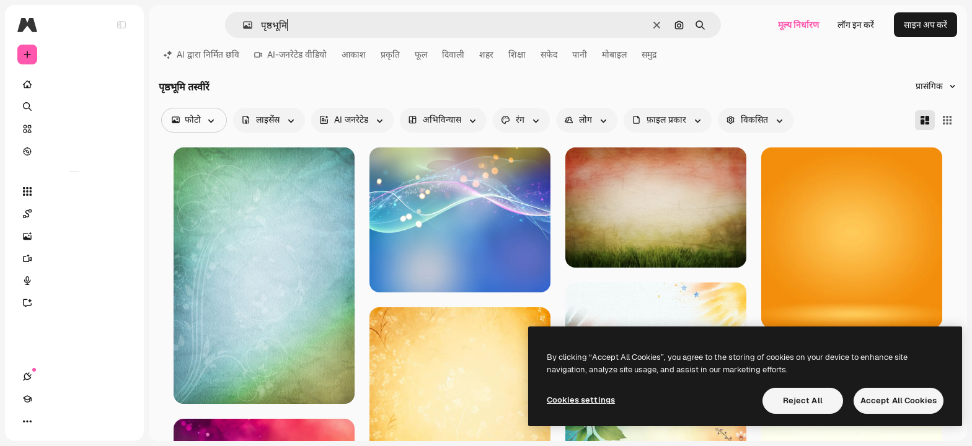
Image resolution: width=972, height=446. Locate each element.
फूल (421, 54)
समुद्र (649, 54)
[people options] (586, 120)
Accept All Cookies (898, 400)
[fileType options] (668, 120)
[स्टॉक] (74, 129)
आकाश (354, 54)
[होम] (74, 84)
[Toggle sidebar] (121, 25)
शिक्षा (517, 54)
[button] (243, 25)
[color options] (521, 120)
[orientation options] (443, 120)
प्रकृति (390, 54)
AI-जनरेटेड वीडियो (290, 54)
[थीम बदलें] (72, 421)
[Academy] (50, 421)
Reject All (803, 400)
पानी (579, 54)
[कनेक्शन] (27, 421)
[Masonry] (925, 120)
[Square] (947, 120)
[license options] (269, 120)
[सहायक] (74, 303)
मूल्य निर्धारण (798, 24)
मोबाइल (614, 54)
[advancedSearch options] (755, 120)
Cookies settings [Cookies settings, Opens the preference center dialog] (581, 400)
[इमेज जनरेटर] (74, 236)
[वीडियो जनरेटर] (74, 258)
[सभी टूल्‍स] (74, 191)
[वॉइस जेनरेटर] (74, 281)
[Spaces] (74, 214)
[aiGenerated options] (352, 120)
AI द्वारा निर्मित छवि (201, 54)
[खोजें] (74, 106)
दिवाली (453, 54)
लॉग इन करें (855, 24)
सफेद (549, 54)
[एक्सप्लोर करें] (74, 151)
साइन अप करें (925, 24)
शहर (486, 54)
